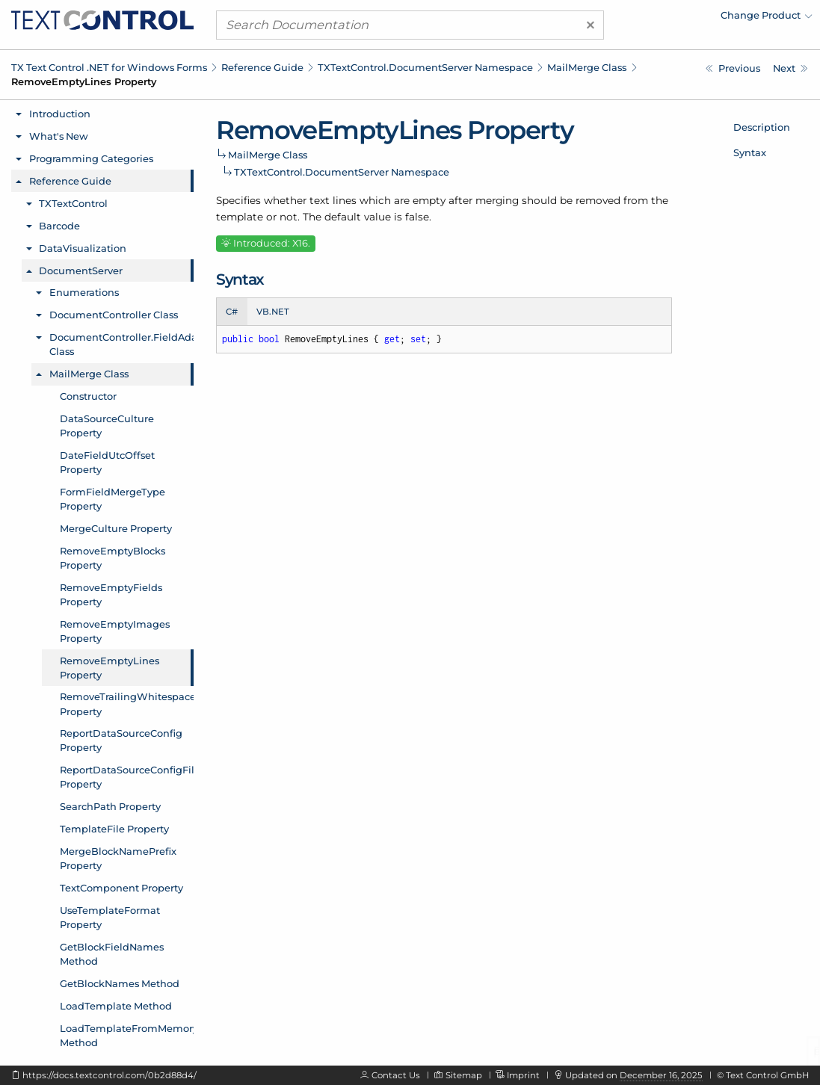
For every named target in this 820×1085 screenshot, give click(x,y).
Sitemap (464, 1075)
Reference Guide (262, 67)
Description (761, 127)
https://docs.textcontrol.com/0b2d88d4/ (109, 1075)
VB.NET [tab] (272, 311)
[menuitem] (682, 18)
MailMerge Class (586, 67)
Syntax (749, 152)
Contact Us (396, 1075)
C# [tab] (232, 311)
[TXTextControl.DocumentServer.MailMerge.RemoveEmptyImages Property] (733, 68)
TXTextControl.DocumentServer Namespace (425, 67)
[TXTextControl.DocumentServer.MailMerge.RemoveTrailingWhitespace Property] (790, 68)
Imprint (523, 1075)
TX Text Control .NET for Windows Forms (109, 67)
